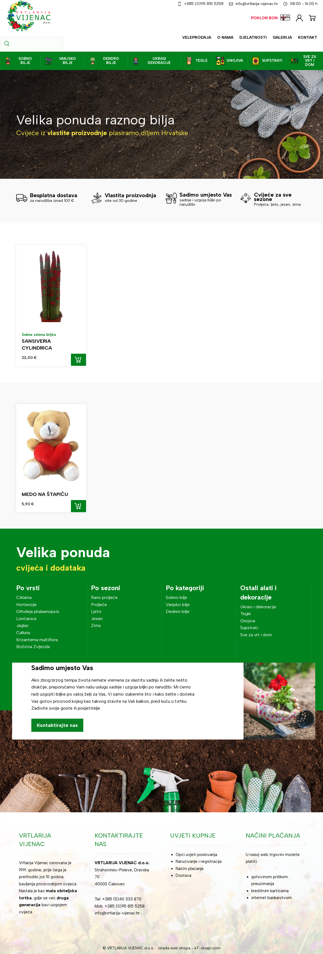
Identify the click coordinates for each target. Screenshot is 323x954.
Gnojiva (247, 620)
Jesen (97, 618)
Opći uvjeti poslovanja (196, 854)
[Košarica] (312, 17)
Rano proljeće (104, 597)
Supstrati (249, 627)
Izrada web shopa (174, 948)
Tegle (245, 613)
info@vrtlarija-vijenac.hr (117, 913)
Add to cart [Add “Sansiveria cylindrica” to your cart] (78, 360)
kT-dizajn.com (207, 948)
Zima (96, 625)
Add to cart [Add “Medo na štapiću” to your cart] (78, 506)
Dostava (183, 875)
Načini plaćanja (189, 868)
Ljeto (96, 611)
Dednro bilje (177, 611)
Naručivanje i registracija (199, 861)
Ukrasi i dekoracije (258, 606)
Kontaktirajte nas (57, 725)
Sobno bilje (176, 597)
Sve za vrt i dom (256, 634)
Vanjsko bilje (178, 604)
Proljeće (99, 604)
